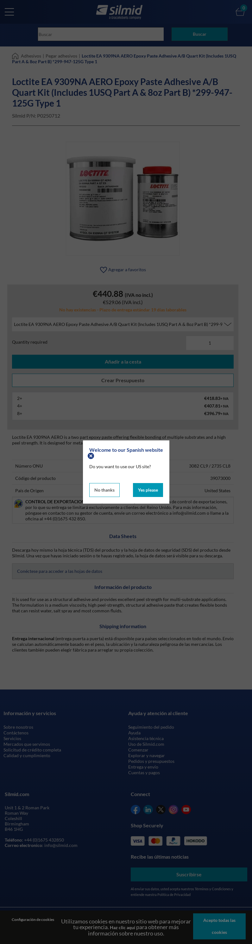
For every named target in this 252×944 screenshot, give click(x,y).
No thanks (104, 488)
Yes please (148, 488)
